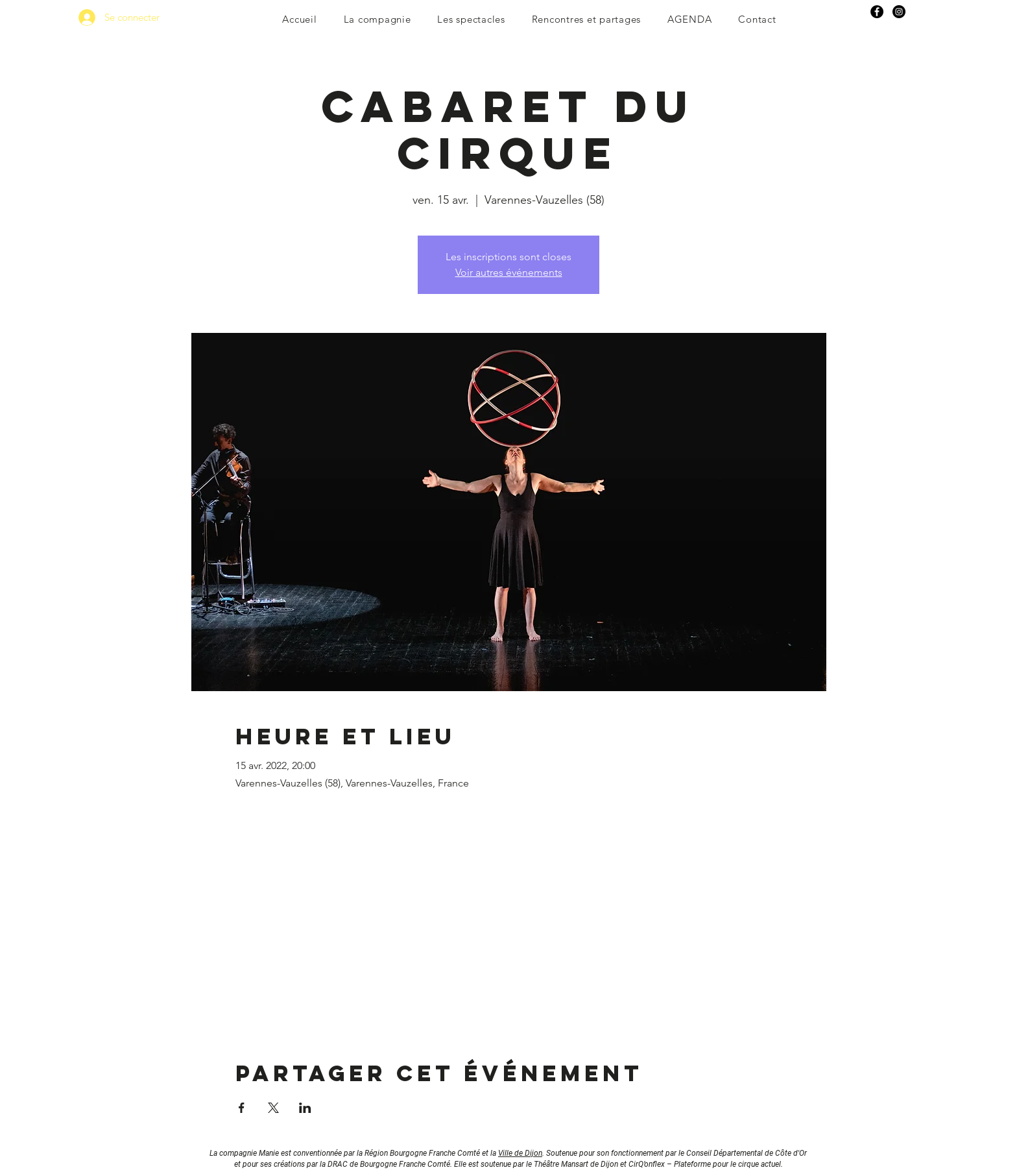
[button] (377, 19)
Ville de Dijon (520, 1153)
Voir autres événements (508, 272)
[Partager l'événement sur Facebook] (241, 1108)
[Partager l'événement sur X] (273, 1108)
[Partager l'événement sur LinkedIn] (305, 1108)
